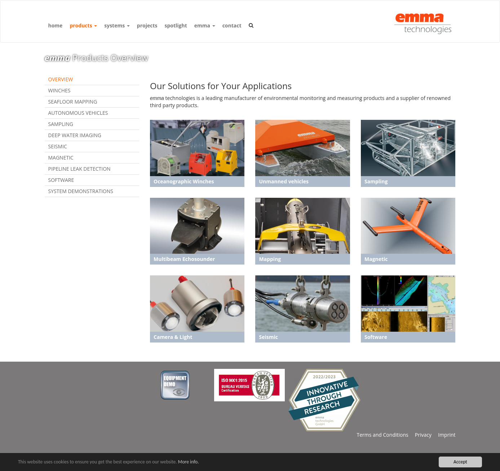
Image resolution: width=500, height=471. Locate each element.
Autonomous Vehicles (78, 112)
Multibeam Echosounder (184, 259)
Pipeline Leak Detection (79, 168)
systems (117, 25)
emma (204, 25)
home (55, 25)
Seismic (57, 146)
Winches (59, 90)
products (83, 25)
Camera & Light (173, 336)
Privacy (420, 434)
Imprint (443, 434)
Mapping (270, 259)
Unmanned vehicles (284, 181)
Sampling (60, 124)
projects (147, 25)
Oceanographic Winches (184, 181)
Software (61, 179)
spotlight (175, 25)
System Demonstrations (80, 191)
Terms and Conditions (382, 434)
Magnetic (61, 157)
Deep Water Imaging (75, 135)
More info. (188, 462)
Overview (60, 79)
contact (232, 25)
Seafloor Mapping (72, 101)
